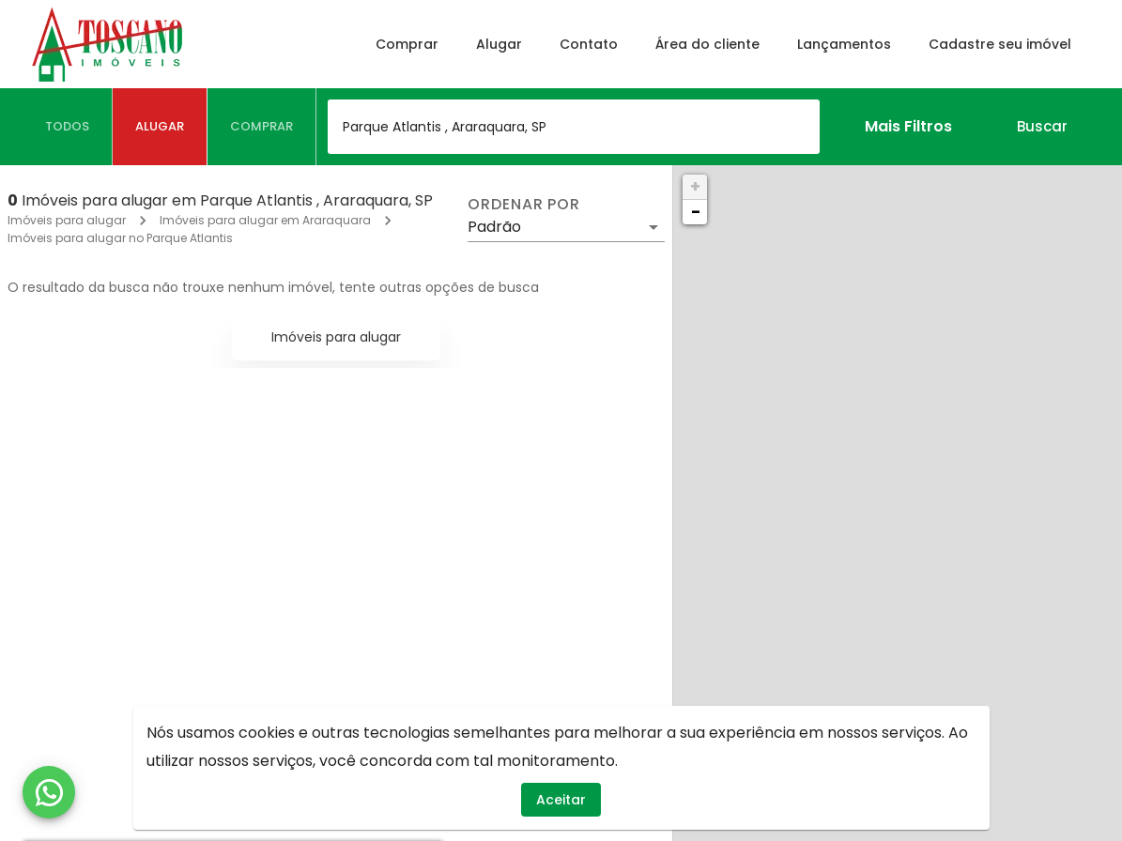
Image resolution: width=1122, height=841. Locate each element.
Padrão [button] (494, 226)
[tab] (68, 126)
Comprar (407, 44)
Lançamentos (844, 44)
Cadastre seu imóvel (1000, 44)
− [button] (695, 211)
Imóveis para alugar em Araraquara (265, 220)
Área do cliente (707, 44)
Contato (589, 44)
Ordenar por (524, 204)
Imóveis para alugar (67, 220)
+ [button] (695, 186)
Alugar (499, 44)
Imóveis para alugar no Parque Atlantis (120, 238)
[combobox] (574, 126)
